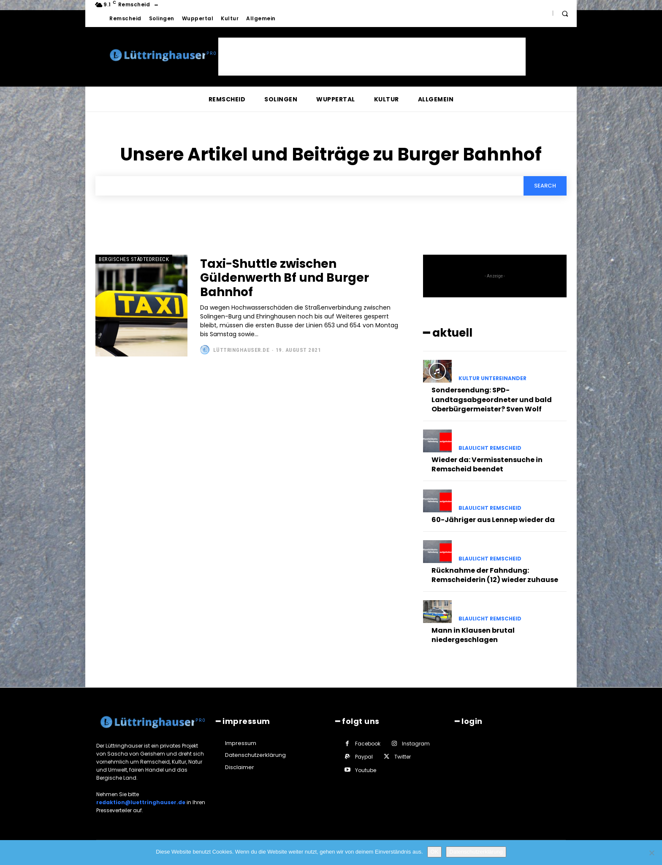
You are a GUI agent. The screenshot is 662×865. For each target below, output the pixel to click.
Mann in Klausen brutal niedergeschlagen (473, 635)
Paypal (364, 756)
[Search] (545, 186)
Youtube (365, 770)
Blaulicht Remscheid (490, 448)
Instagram (416, 743)
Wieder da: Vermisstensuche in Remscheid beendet (487, 464)
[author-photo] (206, 349)
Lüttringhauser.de (241, 350)
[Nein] (651, 853)
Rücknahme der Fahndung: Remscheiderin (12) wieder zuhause (494, 575)
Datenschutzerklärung (475, 852)
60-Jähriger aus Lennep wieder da (493, 520)
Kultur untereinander (492, 378)
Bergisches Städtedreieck (134, 259)
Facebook (367, 743)
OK (435, 852)
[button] (564, 13)
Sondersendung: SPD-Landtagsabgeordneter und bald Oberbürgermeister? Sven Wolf (491, 399)
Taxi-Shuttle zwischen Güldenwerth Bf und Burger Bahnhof (284, 278)
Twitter (402, 756)
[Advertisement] (372, 57)
